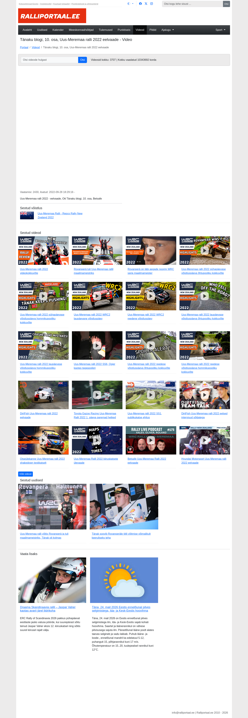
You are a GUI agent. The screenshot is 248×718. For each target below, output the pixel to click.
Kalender (58, 29)
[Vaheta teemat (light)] (130, 3)
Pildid (152, 29)
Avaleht (27, 29)
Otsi (226, 4)
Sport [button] (219, 29)
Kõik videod (25, 474)
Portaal (24, 47)
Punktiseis (124, 29)
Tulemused (105, 29)
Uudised (42, 29)
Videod (140, 29)
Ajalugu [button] (166, 29)
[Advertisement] (160, 15)
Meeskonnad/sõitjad (81, 29)
